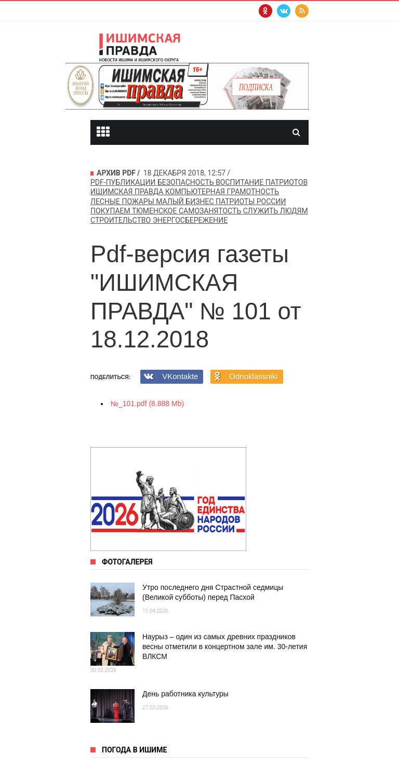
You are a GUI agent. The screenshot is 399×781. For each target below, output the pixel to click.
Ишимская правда (127, 191)
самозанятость (210, 211)
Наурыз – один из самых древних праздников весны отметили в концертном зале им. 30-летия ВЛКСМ (224, 646)
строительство (120, 220)
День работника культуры (185, 694)
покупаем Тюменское (133, 211)
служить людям (275, 211)
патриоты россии (251, 201)
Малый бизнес (185, 201)
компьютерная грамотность (222, 191)
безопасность (185, 182)
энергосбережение (190, 220)
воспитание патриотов (262, 182)
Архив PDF (116, 173)
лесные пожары (122, 201)
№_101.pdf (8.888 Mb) (147, 403)
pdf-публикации (123, 182)
